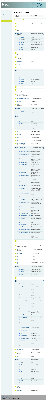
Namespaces (4, 24)
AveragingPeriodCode (24, 162)
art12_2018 (19, 29)
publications (20, 349)
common (19, 67)
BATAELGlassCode (24, 164)
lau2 (18, 259)
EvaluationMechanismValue (25, 294)
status (22, 83)
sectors (22, 274)
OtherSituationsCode (24, 209)
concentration (23, 366)
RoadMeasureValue (24, 335)
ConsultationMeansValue (25, 291)
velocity (22, 380)
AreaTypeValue (23, 286)
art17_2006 (19, 33)
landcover (19, 253)
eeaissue (22, 79)
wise (18, 386)
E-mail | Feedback (5, 396)
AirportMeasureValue (24, 283)
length (22, 371)
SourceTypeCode (23, 224)
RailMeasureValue (24, 330)
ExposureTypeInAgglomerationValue (26, 297)
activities (22, 37)
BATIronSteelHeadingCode (25, 181)
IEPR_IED (19, 245)
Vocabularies (4, 20)
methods (22, 44)
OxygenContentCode (24, 213)
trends (22, 49)
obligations (22, 81)
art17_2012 (19, 52)
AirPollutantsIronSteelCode (25, 158)
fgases (18, 108)
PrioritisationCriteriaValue (25, 327)
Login (36, 0)
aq (17, 23)
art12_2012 (19, 26)
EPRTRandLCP (20, 94)
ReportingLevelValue (24, 333)
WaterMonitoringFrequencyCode (26, 229)
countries (22, 42)
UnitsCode (22, 226)
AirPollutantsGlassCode (25, 154)
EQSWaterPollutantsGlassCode (26, 202)
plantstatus (22, 271)
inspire (18, 249)
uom (18, 359)
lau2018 (19, 262)
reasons (22, 47)
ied (18, 140)
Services (3, 22)
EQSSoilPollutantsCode (25, 199)
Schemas (4, 18)
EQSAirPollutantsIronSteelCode (26, 196)
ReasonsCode (23, 218)
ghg (18, 131)
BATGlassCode (23, 172)
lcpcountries (23, 269)
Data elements (4, 16)
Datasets (3, 12)
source (22, 123)
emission (22, 369)
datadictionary (20, 70)
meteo (22, 373)
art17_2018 (19, 57)
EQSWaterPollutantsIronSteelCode (26, 206)
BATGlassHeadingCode (25, 175)
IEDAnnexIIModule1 (21, 143)
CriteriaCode (23, 188)
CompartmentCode (24, 185)
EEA (6, 0)
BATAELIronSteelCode (24, 168)
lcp (18, 266)
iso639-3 (22, 305)
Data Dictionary (10, 8)
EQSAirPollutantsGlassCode (25, 193)
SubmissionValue (24, 345)
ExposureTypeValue (24, 300)
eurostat (19, 101)
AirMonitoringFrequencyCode (26, 151)
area (21, 364)
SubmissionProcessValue (25, 342)
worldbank (19, 390)
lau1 (18, 256)
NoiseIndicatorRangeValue (25, 314)
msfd (18, 278)
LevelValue (22, 308)
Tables (3, 14)
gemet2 (19, 116)
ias (18, 137)
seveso (18, 352)
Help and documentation (6, 10)
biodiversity (20, 61)
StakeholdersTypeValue (25, 338)
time (21, 378)
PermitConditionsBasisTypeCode (26, 215)
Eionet (7, 8)
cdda (18, 64)
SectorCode (23, 222)
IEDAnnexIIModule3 (21, 147)
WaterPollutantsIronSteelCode (26, 236)
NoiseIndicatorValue (24, 317)
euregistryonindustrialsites (23, 98)
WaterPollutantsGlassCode (25, 232)
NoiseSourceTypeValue (25, 322)
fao (18, 104)
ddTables (22, 77)
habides (19, 134)
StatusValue (23, 340)
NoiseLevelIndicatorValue (25, 319)
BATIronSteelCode (24, 178)
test (18, 356)
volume (22, 382)
